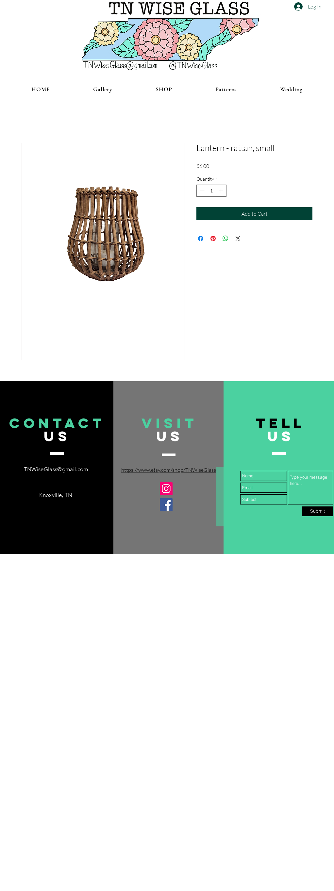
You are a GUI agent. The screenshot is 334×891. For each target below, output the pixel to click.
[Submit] (317, 511)
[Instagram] (166, 488)
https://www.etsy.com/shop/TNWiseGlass (168, 470)
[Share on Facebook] (201, 238)
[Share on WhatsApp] (225, 238)
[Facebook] (166, 504)
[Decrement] (201, 190)
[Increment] (221, 190)
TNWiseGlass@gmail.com (56, 469)
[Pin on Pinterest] (213, 238)
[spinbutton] (211, 190)
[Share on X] (238, 238)
